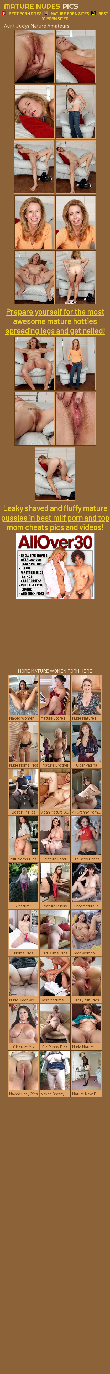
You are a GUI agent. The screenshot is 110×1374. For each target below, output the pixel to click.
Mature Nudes (41, 6)
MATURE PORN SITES (66, 13)
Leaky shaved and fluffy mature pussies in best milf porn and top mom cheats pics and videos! (55, 517)
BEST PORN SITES (21, 13)
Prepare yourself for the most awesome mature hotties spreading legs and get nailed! (55, 321)
